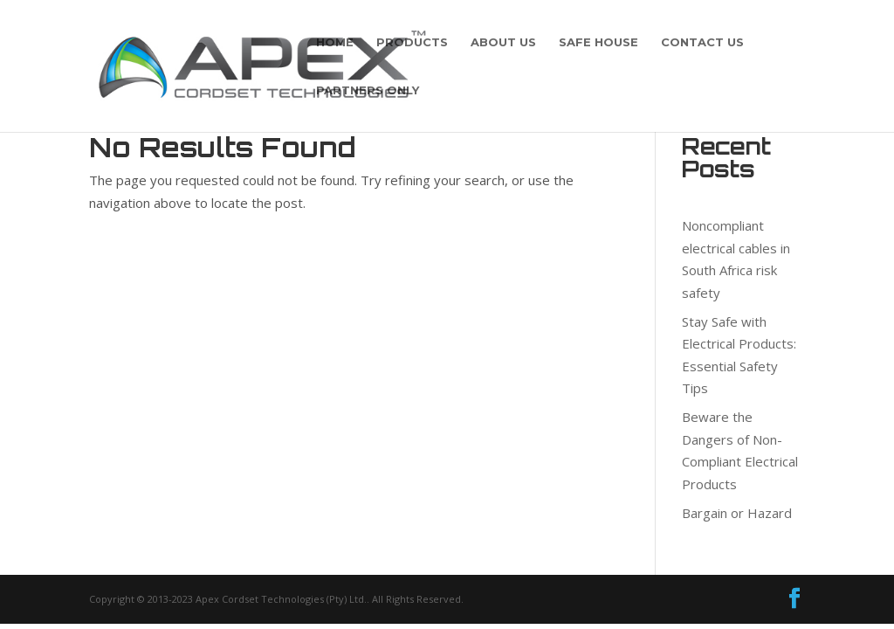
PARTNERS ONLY (367, 90)
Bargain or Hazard (737, 513)
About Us (503, 42)
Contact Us (702, 42)
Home (335, 42)
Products (412, 42)
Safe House (598, 42)
